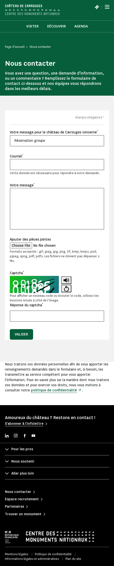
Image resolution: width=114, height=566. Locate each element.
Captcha (17, 272)
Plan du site (73, 559)
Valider (21, 334)
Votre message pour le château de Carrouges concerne (54, 132)
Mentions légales (16, 554)
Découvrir (56, 26)
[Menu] (107, 6)
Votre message (22, 185)
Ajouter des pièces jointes (30, 239)
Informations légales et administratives (32, 559)
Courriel (16, 156)
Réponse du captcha (26, 305)
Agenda (81, 26)
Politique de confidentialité (53, 554)
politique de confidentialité (54, 390)
